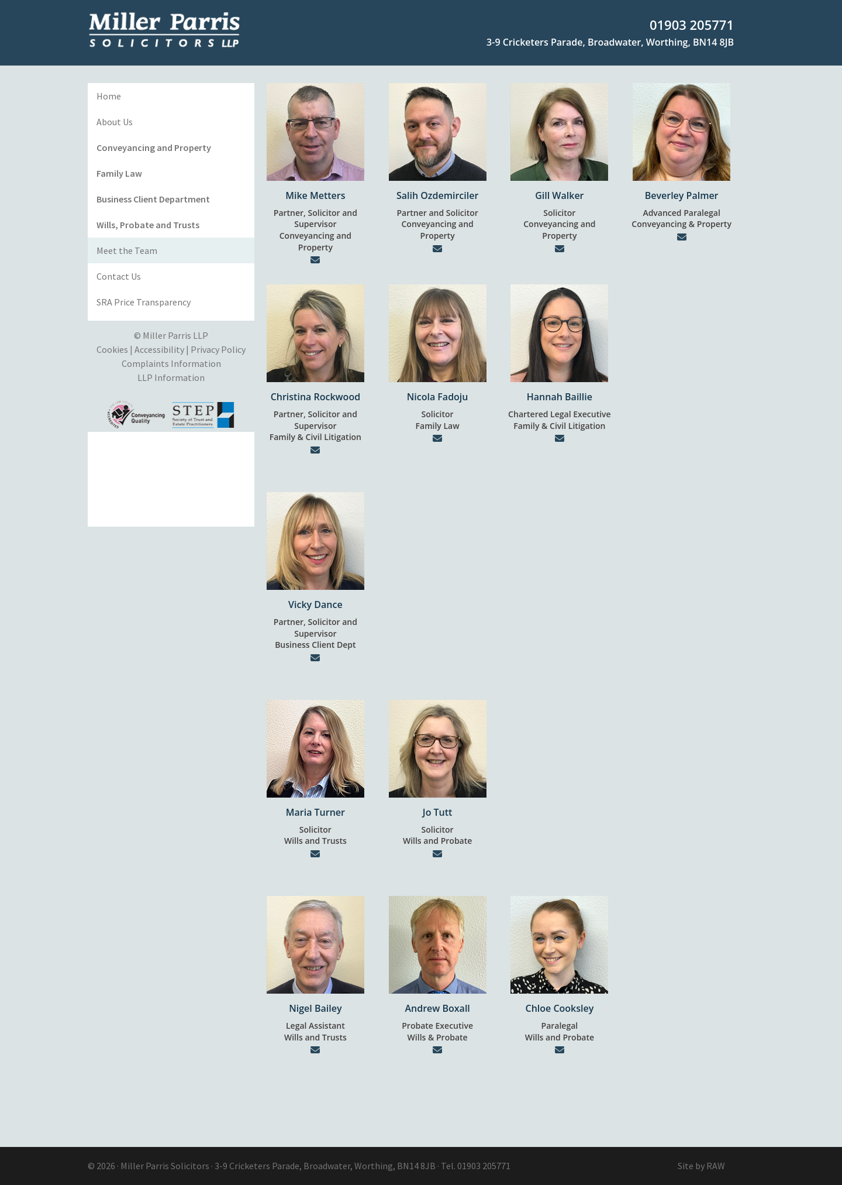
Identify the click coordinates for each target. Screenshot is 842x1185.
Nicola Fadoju (437, 396)
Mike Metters (315, 195)
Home (108, 96)
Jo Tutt (438, 812)
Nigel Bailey (315, 1008)
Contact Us (118, 276)
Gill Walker (559, 195)
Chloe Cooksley (559, 1008)
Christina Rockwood (315, 396)
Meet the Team (126, 250)
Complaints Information (171, 363)
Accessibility (159, 349)
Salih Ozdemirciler (437, 195)
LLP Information (171, 377)
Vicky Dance (315, 604)
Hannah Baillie (559, 396)
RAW (715, 1166)
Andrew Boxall (437, 1008)
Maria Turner (315, 812)
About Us (114, 122)
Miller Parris (144, 1166)
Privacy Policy (218, 349)
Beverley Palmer (682, 195)
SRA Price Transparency (143, 302)
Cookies (112, 349)
